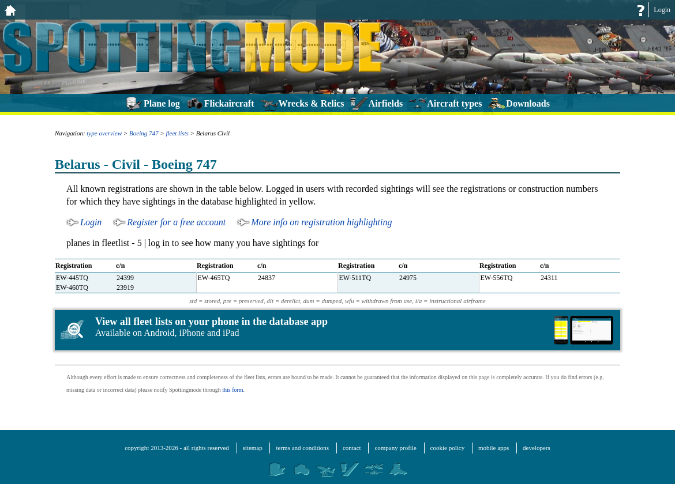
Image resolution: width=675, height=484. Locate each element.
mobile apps (493, 447)
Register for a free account (176, 222)
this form (232, 390)
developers (536, 447)
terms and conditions (302, 447)
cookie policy (447, 447)
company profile (395, 447)
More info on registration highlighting (321, 222)
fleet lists (177, 133)
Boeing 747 (143, 133)
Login (662, 10)
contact (352, 447)
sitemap (252, 447)
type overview (104, 133)
